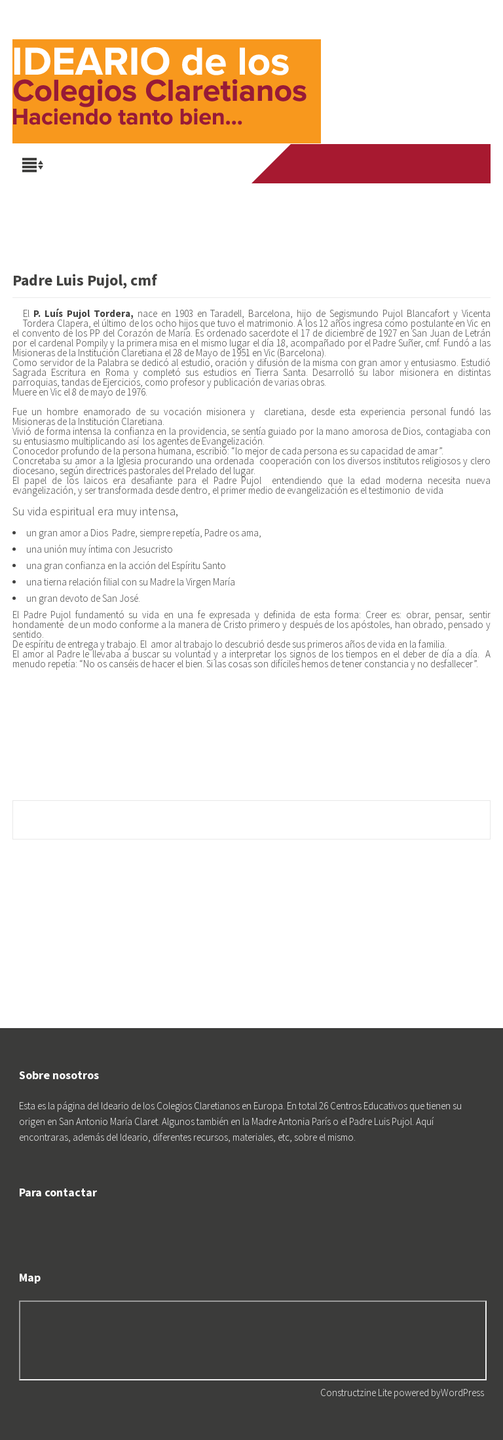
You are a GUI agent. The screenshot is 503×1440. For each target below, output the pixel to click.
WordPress (462, 1392)
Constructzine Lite (357, 1392)
